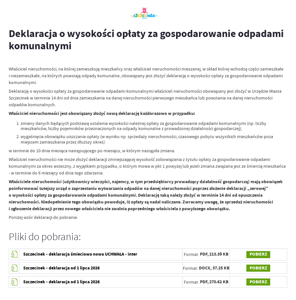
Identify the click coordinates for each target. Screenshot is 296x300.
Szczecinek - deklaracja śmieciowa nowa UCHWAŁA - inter (80, 254)
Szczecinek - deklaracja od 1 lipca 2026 (61, 268)
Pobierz (258, 254)
